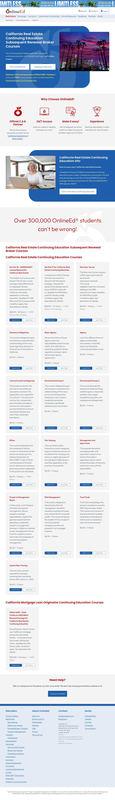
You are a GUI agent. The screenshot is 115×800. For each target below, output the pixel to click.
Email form (62, 719)
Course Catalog (12, 716)
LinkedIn (88, 719)
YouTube (88, 722)
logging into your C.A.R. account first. (21, 80)
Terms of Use (37, 735)
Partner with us (38, 719)
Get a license (13, 722)
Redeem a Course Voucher (16, 782)
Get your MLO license (16, 747)
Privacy (35, 731)
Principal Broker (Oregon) (18, 728)
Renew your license (15, 725)
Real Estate (11, 16)
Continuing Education (22, 20)
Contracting (10, 757)
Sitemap (35, 725)
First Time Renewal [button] (18, 67)
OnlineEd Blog (90, 716)
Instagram (89, 725)
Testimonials (37, 722)
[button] (104, 11)
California (35, 20)
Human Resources (68, 16)
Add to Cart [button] (16, 320)
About (100, 16)
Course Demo (90, 728)
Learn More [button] (29, 320)
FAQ (34, 728)
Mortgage (22, 16)
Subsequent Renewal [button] (43, 67)
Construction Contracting (48, 16)
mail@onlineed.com (66, 716)
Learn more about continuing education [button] (78, 191)
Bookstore (82, 16)
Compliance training (16, 753)
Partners (92, 16)
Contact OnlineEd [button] (57, 694)
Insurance (32, 16)
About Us (36, 716)
